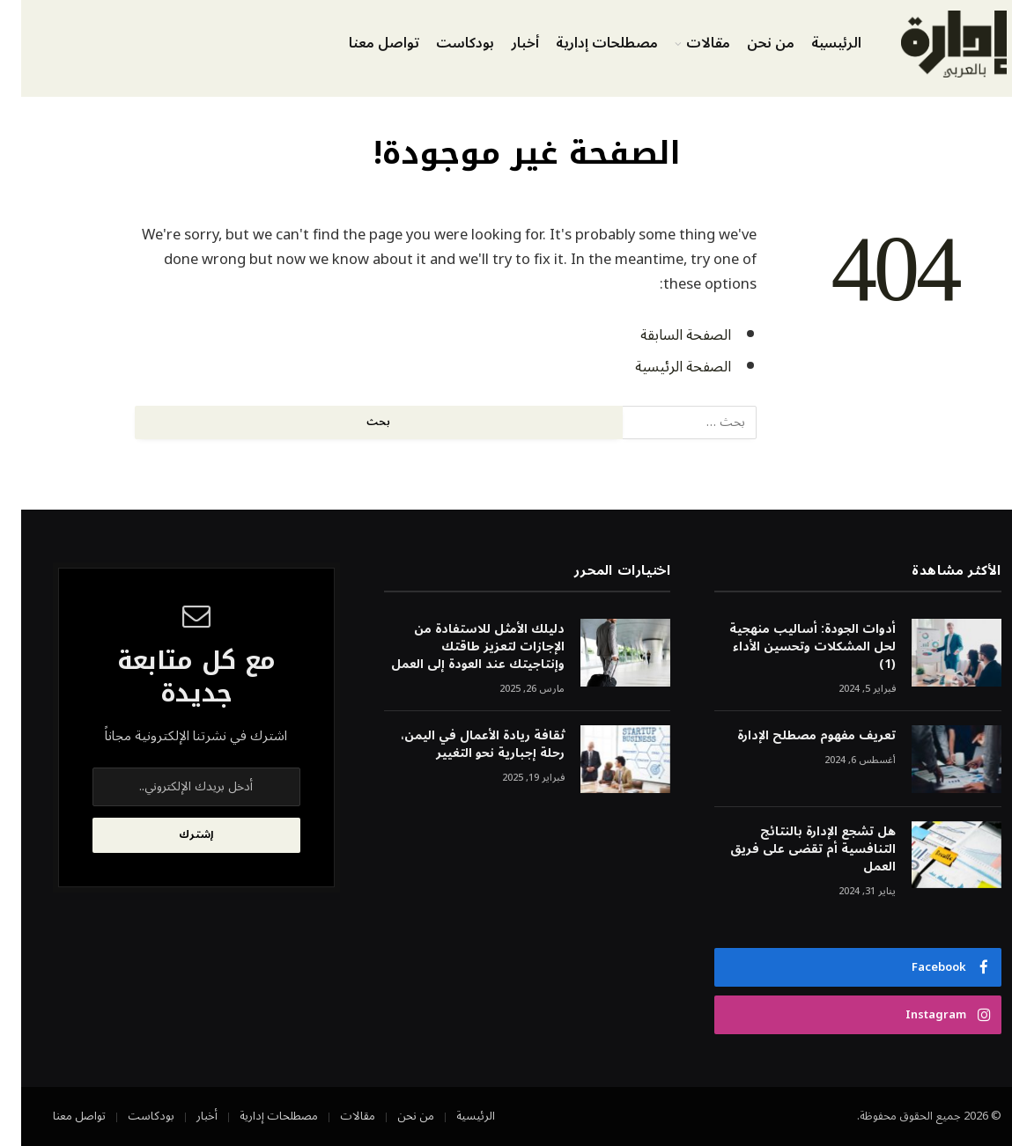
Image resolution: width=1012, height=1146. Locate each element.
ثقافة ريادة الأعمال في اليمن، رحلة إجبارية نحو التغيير (461, 744)
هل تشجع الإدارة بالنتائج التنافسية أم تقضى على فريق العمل (792, 849)
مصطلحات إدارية (586, 43)
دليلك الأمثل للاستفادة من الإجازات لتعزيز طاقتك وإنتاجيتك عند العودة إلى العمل (456, 647)
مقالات (687, 43)
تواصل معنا (363, 43)
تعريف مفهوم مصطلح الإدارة (795, 736)
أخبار (504, 43)
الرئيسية (815, 43)
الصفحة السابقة (664, 335)
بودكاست (444, 43)
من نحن (749, 43)
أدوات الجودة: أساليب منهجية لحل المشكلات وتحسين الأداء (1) (791, 647)
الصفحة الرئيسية (662, 366)
